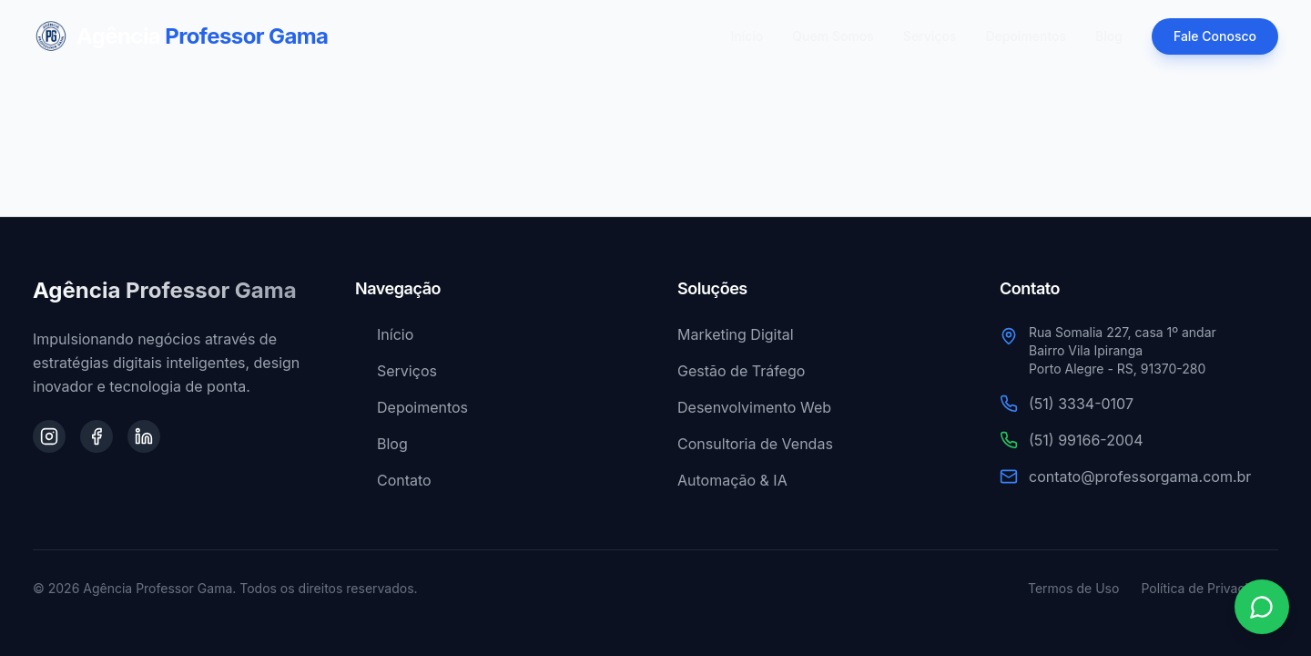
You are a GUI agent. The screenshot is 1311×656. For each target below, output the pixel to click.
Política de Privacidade (1209, 588)
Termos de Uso (1073, 588)
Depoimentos (1025, 36)
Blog (1109, 36)
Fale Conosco (1215, 36)
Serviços (930, 36)
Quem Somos (833, 36)
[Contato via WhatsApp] (1262, 606)
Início (747, 36)
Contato (393, 480)
